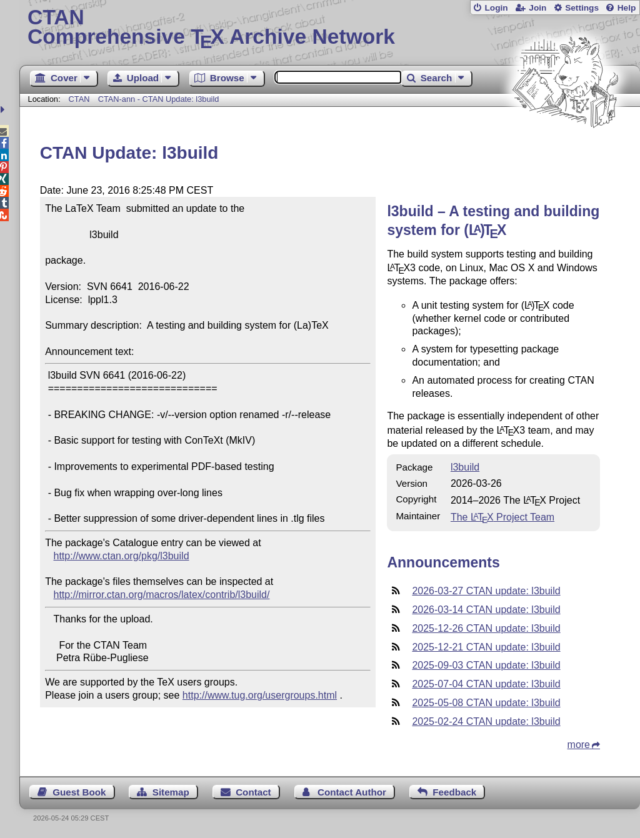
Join (537, 7)
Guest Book (79, 792)
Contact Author (352, 792)
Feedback (454, 792)
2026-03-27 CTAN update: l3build (486, 591)
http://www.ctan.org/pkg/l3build (121, 556)
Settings (582, 7)
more (579, 744)
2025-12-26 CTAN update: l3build (486, 628)
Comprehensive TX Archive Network (330, 28)
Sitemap (170, 792)
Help (627, 7)
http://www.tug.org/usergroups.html (259, 695)
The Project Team (502, 517)
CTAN (79, 99)
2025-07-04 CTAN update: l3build (486, 684)
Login (496, 7)
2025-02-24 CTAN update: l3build (486, 721)
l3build (465, 467)
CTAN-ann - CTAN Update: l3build (158, 99)
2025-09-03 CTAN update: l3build (486, 665)
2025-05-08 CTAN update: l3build (486, 702)
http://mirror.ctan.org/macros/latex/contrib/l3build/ (162, 594)
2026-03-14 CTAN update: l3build (486, 609)
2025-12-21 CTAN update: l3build (486, 647)
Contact (253, 792)
